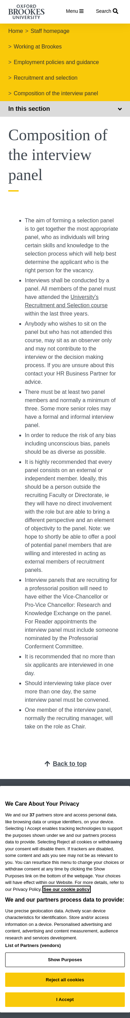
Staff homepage (50, 31)
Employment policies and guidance (56, 62)
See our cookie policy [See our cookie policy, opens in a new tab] (66, 889)
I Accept (65, 999)
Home (15, 31)
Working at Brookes (38, 47)
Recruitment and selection (46, 78)
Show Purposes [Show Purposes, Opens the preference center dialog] (65, 959)
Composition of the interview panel (56, 93)
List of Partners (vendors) (33, 945)
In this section (65, 108)
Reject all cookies (65, 979)
